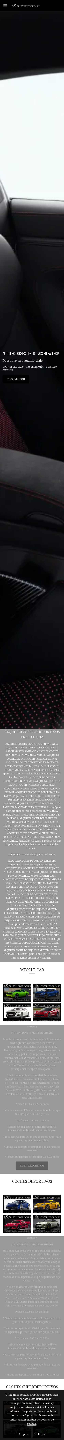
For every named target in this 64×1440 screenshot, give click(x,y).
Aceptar (24, 1434)
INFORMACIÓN (16, 379)
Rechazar (39, 1434)
